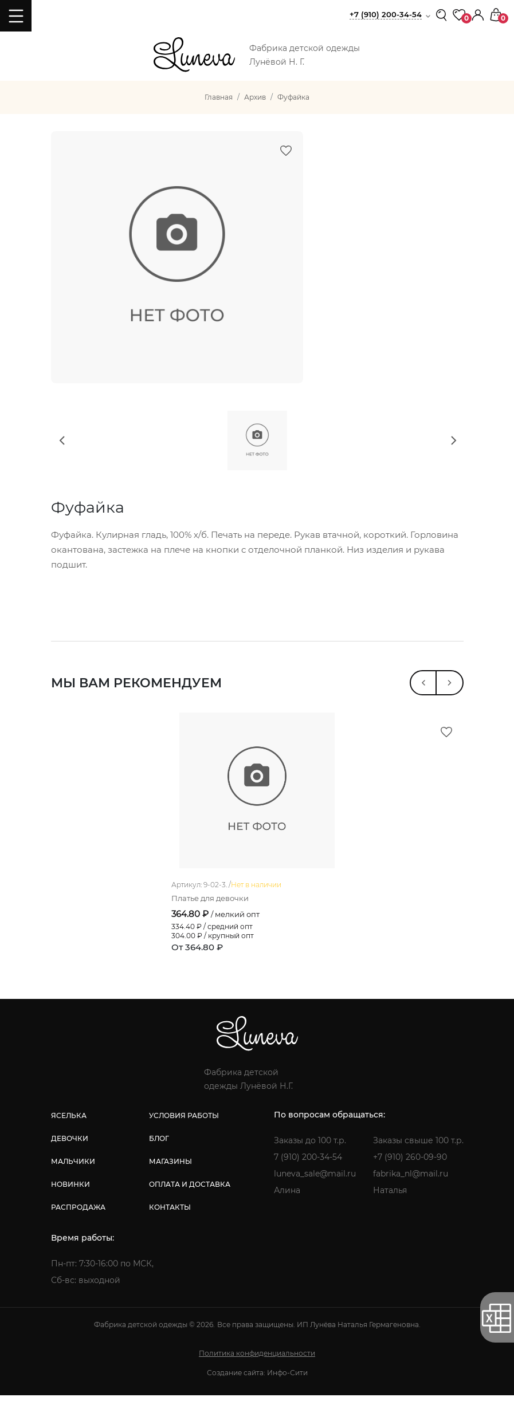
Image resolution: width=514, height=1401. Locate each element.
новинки (70, 1190)
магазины (170, 1167)
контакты (170, 1213)
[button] (478, 14)
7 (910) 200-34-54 (308, 1163)
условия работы (184, 1121)
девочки (69, 1144)
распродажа (78, 1213)
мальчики (73, 1167)
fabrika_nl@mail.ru (410, 1179)
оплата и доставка (189, 1190)
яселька (69, 1121)
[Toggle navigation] (16, 16)
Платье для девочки (210, 903)
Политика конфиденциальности (257, 1359)
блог (159, 1144)
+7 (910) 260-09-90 (410, 1163)
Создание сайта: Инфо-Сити (257, 1378)
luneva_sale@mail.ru (315, 1179)
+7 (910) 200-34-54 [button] (386, 14)
